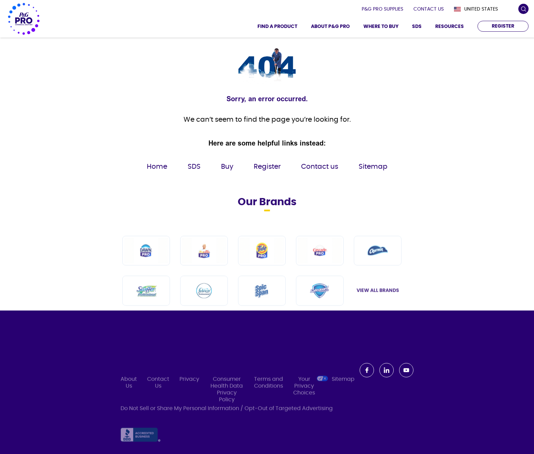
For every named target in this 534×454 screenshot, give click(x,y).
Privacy (189, 385)
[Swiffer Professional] (146, 301)
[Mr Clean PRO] (204, 261)
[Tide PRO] (262, 261)
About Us (129, 388)
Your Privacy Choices (307, 391)
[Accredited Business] (140, 440)
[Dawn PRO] (146, 261)
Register (267, 166)
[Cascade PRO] (320, 261)
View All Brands (378, 301)
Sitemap (373, 166)
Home (157, 166)
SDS (194, 166)
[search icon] (523, 9)
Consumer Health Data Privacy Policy (226, 395)
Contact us (319, 166)
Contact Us (158, 388)
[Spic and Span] (262, 301)
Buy (227, 166)
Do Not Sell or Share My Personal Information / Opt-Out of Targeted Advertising (227, 410)
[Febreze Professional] (204, 301)
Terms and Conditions (268, 388)
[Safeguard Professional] (320, 301)
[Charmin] (378, 261)
